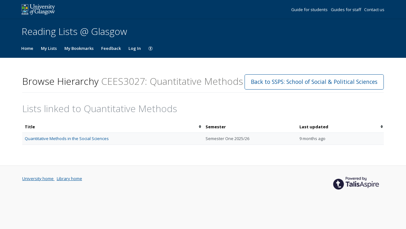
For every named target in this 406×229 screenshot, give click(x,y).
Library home (69, 178)
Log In (134, 48)
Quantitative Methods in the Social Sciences (67, 138)
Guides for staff (346, 9)
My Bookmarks (79, 48)
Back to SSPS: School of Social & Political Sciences (314, 81)
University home (38, 178)
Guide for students (310, 9)
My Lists (49, 48)
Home (27, 48)
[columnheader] (112, 127)
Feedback (111, 48)
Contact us (374, 9)
